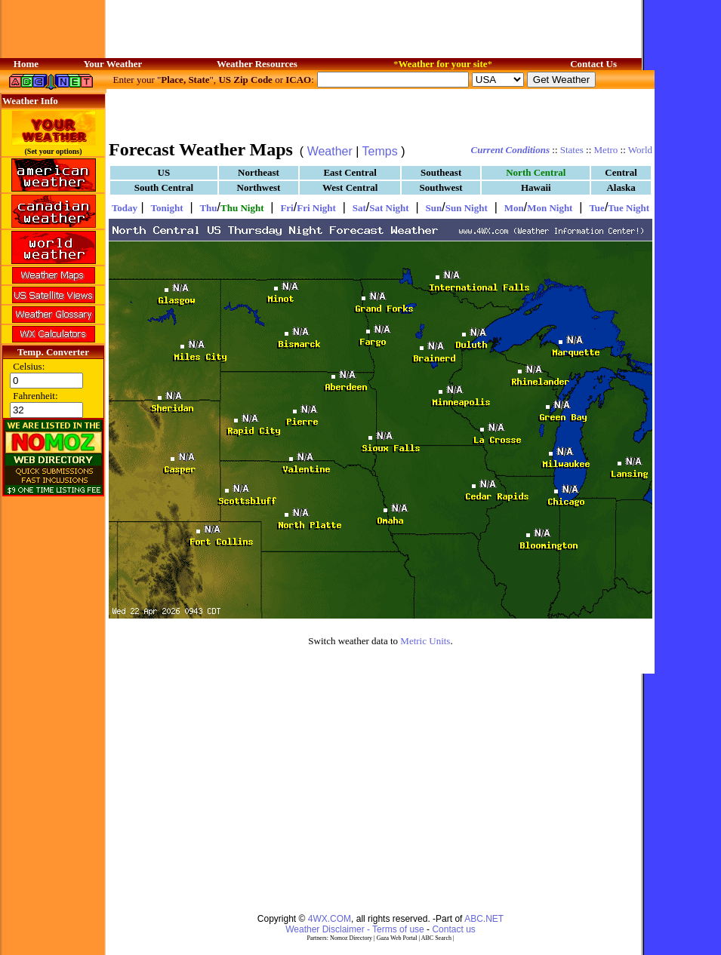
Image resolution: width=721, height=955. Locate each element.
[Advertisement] (380, 113)
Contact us (453, 929)
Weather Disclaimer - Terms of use (354, 929)
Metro (606, 149)
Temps (380, 151)
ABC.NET (484, 919)
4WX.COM (329, 919)
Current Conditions (510, 149)
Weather (330, 151)
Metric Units (425, 640)
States (572, 149)
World (640, 149)
